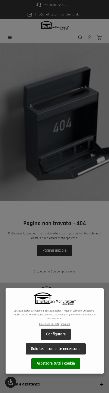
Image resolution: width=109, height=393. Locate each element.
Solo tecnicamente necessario (56, 356)
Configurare (56, 341)
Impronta (65, 331)
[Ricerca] (80, 37)
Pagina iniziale (54, 250)
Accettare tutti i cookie (56, 370)
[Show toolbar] (10, 382)
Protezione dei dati (49, 331)
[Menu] (9, 37)
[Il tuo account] (89, 37)
